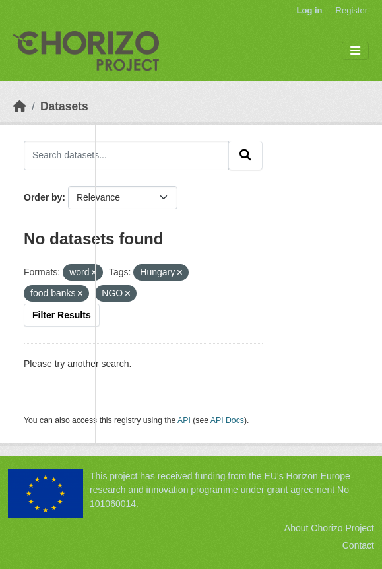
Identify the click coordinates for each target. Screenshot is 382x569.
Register (351, 10)
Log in (310, 10)
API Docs (227, 420)
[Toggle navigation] (355, 51)
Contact (358, 545)
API (184, 420)
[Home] (19, 106)
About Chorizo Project (329, 528)
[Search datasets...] (126, 155)
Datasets (64, 106)
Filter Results (61, 315)
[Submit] (245, 155)
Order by (43, 197)
